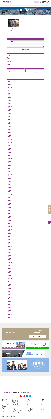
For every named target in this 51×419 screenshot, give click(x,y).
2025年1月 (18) (9, 103)
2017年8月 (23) (9, 232)
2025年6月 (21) (9, 96)
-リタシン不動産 (4, 413)
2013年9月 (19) (9, 300)
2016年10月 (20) (9, 246)
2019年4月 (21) (9, 203)
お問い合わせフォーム (37, 336)
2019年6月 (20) (9, 200)
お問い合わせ (46, 4)
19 (9, 73)
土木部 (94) (8, 58)
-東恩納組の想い (4, 400)
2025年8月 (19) (9, 93)
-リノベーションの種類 (5, 404)
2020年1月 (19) (9, 190)
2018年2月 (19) (9, 223)
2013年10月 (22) (9, 298)
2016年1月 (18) (9, 259)
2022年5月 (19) (9, 149)
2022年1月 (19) (9, 155)
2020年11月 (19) (9, 175)
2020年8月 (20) (9, 180)
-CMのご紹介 (29, 410)
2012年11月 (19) (9, 314)
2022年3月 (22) (9, 152)
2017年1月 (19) (9, 242)
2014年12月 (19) (9, 278)
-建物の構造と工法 (14, 402)
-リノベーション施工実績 (15, 412)
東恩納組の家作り (15, 399)
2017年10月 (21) (9, 229)
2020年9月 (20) (9, 178)
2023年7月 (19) (9, 129)
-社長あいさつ (29, 401)
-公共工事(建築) (14, 408)
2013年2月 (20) (9, 310)
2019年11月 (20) (9, 193)
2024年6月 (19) (9, 113)
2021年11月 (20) (9, 158)
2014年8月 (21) (9, 284)
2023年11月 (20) (9, 123)
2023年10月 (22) (9, 125)
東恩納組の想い (4, 399)
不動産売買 (20, 4)
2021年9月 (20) (9, 161)
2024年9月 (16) (9, 109)
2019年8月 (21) (9, 197)
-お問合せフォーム (43, 408)
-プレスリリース (29, 411)
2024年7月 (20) (9, 112)
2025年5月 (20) (9, 97)
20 (14, 73)
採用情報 (36, 4)
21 (20, 73)
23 (30, 73)
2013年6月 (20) (9, 304)
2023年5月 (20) (9, 132)
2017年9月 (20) (9, 230)
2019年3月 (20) (9, 204)
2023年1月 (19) (9, 138)
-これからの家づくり (15, 403)
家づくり (25, 4)
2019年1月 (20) (9, 207)
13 (14, 72)
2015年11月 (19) (9, 262)
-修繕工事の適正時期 (4, 405)
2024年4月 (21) (9, 116)
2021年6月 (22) (9, 165)
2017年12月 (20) (9, 226)
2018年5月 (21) (9, 219)
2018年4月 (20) (9, 220)
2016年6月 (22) (9, 252)
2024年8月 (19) (9, 110)
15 (25, 72)
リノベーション (15, 4)
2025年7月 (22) (9, 94)
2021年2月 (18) (9, 171)
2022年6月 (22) (9, 148)
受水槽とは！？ (11, 30)
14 (20, 72)
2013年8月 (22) (9, 301)
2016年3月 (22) (9, 256)
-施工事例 (3, 409)
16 (30, 72)
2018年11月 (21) (9, 210)
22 (25, 73)
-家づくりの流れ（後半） (15, 401)
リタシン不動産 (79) (10, 55)
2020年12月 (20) (9, 174)
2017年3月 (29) (9, 239)
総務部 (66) (8, 64)
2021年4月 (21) (9, 168)
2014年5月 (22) (9, 288)
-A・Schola (42, 400)
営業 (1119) (8, 57)
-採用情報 (42, 404)
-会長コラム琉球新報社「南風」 (31, 408)
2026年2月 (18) (9, 84)
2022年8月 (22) (9, 145)
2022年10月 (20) (9, 142)
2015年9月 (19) (9, 265)
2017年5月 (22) (9, 236)
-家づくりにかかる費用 (15, 404)
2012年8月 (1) (9, 317)
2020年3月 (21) (9, 187)
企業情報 (28, 399)
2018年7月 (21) (9, 216)
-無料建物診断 (3, 407)
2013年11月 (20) (9, 297)
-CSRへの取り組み (29, 404)
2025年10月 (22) (9, 90)
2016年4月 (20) (9, 255)
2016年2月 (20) (9, 258)
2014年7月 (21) (9, 285)
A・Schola (31, 4)
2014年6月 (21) (9, 287)
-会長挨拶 (28, 400)
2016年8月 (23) (9, 249)
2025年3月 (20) (9, 100)
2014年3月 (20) (9, 291)
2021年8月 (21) (9, 162)
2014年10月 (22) (9, 281)
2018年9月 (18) (9, 213)
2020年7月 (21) (9, 181)
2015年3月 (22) (9, 274)
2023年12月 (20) (9, 122)
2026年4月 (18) (9, 81)
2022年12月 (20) (9, 139)
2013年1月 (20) (9, 311)
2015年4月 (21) (9, 272)
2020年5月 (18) (9, 184)
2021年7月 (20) (9, 164)
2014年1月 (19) (9, 294)
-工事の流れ (3, 408)
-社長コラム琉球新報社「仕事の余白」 (32, 409)
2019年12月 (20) (9, 191)
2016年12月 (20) (9, 243)
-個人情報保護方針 (43, 409)
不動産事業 (4, 411)
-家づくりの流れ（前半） (15, 400)
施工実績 (9, 4)
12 (9, 72)
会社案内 (4, 4)
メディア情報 (41, 4)
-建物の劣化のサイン (4, 406)
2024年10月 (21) (9, 107)
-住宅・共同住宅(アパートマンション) (17, 410)
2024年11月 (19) (9, 106)
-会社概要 (28, 402)
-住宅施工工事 (14, 411)
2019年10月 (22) (9, 194)
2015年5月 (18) (9, 271)
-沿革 (28, 403)
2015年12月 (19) (9, 261)
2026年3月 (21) (9, 83)
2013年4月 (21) (9, 307)
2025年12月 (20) (9, 87)
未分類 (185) (9, 61)
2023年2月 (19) (9, 136)
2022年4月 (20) (9, 151)
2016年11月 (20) (9, 245)
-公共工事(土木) (14, 409)
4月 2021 (25, 68)
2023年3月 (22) (9, 135)
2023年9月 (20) (9, 126)
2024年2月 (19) (9, 119)
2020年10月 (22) (9, 177)
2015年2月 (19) (9, 275)
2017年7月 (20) (9, 233)
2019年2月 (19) (9, 206)
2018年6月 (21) (9, 217)
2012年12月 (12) (9, 313)
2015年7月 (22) (9, 268)
